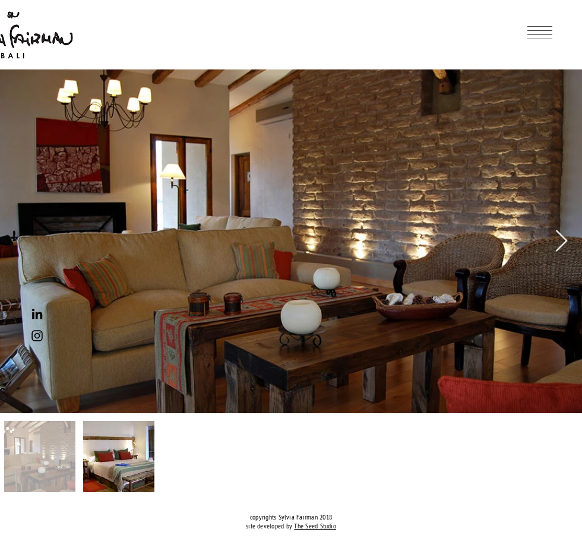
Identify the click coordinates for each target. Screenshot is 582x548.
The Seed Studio (315, 525)
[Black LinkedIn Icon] (37, 313)
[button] (539, 33)
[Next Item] (561, 241)
